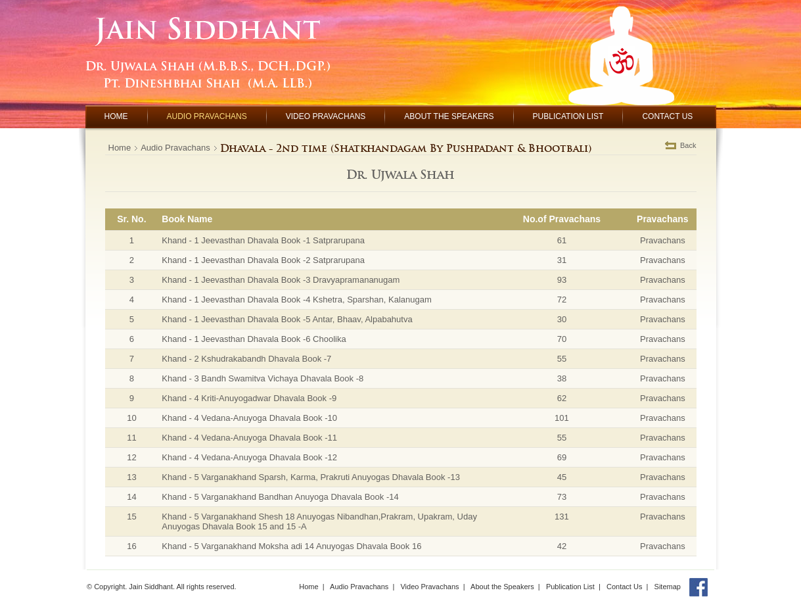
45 (561, 477)
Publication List (570, 587)
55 (561, 359)
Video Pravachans (429, 587)
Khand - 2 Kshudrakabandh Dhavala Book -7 (246, 359)
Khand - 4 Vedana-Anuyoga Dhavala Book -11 (249, 438)
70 (561, 339)
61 (561, 240)
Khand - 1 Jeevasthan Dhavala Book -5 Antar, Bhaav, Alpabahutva (287, 319)
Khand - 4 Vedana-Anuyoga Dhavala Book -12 (249, 457)
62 (561, 398)
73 (561, 497)
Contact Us (624, 587)
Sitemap (667, 587)
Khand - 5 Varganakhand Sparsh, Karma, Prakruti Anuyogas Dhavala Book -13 (311, 477)
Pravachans (662, 240)
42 (561, 546)
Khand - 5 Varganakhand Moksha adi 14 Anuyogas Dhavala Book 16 (291, 546)
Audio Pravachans (175, 148)
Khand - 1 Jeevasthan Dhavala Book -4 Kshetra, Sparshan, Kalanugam (296, 299)
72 (561, 299)
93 (561, 280)
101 (562, 418)
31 (561, 260)
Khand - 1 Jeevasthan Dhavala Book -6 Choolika (254, 339)
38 (561, 378)
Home (119, 148)
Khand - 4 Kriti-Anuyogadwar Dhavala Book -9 (249, 398)
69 (561, 457)
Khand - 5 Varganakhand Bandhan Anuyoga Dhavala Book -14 (280, 497)
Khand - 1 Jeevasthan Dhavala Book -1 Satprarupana (263, 240)
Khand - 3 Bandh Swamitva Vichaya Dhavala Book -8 (262, 378)
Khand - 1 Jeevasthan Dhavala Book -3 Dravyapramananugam (281, 280)
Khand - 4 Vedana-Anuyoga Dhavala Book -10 (249, 418)
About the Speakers (502, 587)
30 (561, 319)
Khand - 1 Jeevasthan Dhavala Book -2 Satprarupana (263, 260)
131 (562, 516)
